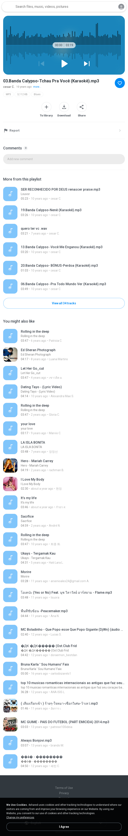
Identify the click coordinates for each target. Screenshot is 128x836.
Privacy (64, 793)
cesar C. (9, 86)
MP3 (8, 94)
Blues (37, 94)
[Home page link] (8, 7)
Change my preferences (20, 817)
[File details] (64, 194)
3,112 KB (22, 94)
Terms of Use (64, 788)
